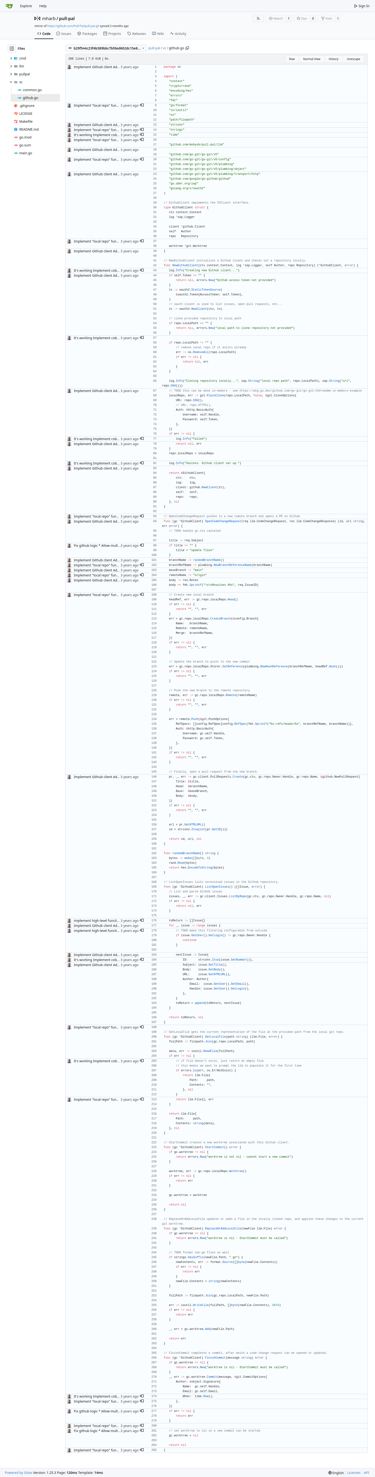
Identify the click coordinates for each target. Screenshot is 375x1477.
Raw (292, 59)
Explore (26, 6)
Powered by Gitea (18, 1472)
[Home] (9, 6)
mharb (49, 18)
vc (164, 48)
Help (43, 6)
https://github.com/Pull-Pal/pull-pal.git (73, 26)
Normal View (311, 59)
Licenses (354, 1472)
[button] (142, 105)
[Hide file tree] (12, 48)
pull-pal (67, 18)
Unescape (353, 59)
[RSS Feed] (258, 18)
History (333, 59)
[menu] (336, 1473)
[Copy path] (187, 48)
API (366, 1472)
